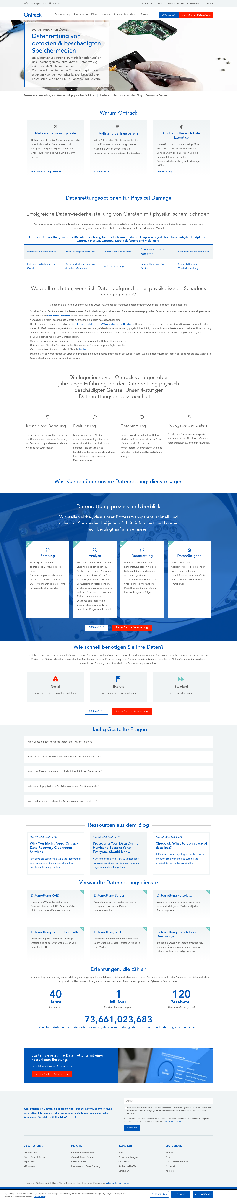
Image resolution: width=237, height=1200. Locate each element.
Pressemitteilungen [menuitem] (128, 1157)
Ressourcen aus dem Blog (128, 95)
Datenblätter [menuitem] (124, 1171)
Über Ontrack (194, 4)
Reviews (104, 95)
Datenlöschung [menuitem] (78, 1162)
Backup (83, 349)
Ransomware (81, 14)
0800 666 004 (168, 15)
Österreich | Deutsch (35, 4)
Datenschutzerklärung (173, 1121)
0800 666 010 (96, 627)
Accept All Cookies (203, 1194)
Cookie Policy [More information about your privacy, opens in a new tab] (40, 1197)
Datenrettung (164, 172)
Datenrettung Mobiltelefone (193, 252)
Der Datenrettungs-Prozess (46, 172)
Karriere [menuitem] (170, 1171)
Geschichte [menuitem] (171, 1157)
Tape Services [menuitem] (30, 1162)
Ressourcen (157, 4)
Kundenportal (101, 172)
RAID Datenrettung (113, 266)
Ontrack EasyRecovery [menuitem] (82, 1153)
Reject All (180, 1194)
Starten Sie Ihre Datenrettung (196, 15)
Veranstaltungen (175, 4)
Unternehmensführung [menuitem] (177, 1162)
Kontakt (209, 4)
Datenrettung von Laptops (41, 252)
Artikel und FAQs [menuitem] (127, 1166)
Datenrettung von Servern (117, 252)
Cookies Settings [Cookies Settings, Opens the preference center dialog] (159, 1194)
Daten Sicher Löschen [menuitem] (34, 1157)
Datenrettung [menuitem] (30, 1153)
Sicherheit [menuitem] (171, 1166)
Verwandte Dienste (156, 95)
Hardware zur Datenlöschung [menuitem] (85, 1166)
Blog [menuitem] (120, 1153)
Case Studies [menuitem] (124, 1162)
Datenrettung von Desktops (80, 252)
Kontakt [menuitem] (170, 1153)
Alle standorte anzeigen (117, 1183)
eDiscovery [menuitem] (29, 1166)
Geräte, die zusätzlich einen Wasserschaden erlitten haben (103, 324)
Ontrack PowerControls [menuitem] (83, 1157)
